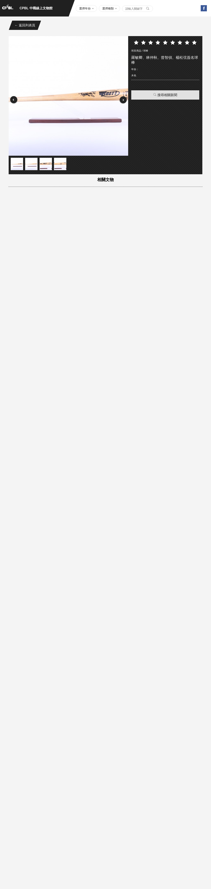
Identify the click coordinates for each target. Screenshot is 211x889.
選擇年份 (84, 8)
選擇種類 (108, 8)
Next (123, 100)
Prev (14, 100)
